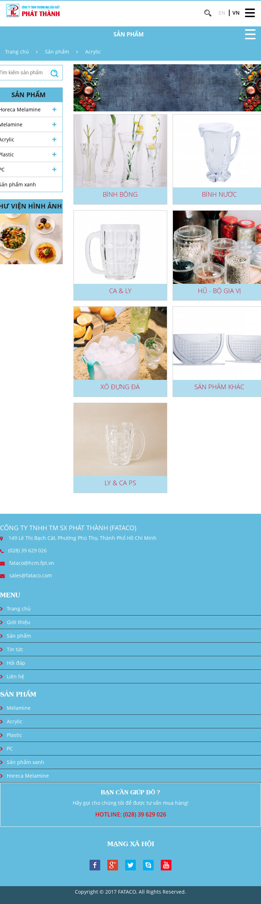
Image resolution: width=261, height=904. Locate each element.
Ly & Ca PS (120, 482)
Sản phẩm (57, 51)
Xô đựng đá (120, 386)
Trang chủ (17, 51)
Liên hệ (15, 676)
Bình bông (120, 194)
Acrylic (93, 51)
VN (236, 12)
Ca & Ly (120, 290)
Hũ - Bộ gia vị (219, 290)
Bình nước (219, 194)
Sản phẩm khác (219, 386)
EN (222, 12)
